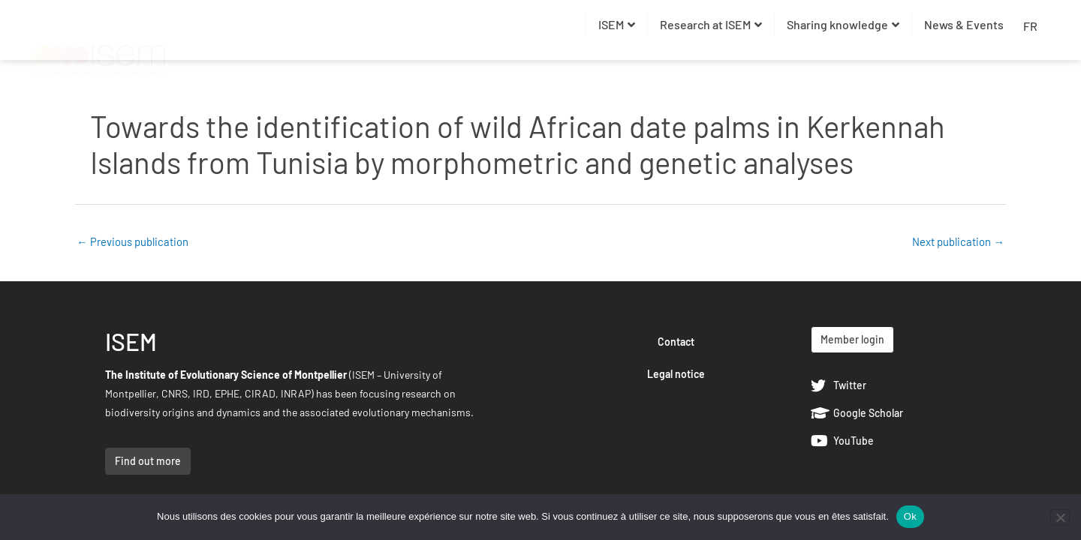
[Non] (1060, 517)
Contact (676, 342)
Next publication (958, 241)
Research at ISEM (711, 24)
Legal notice (676, 374)
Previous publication (132, 241)
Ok (910, 516)
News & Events (964, 24)
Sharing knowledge (843, 24)
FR (1030, 26)
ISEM (616, 24)
